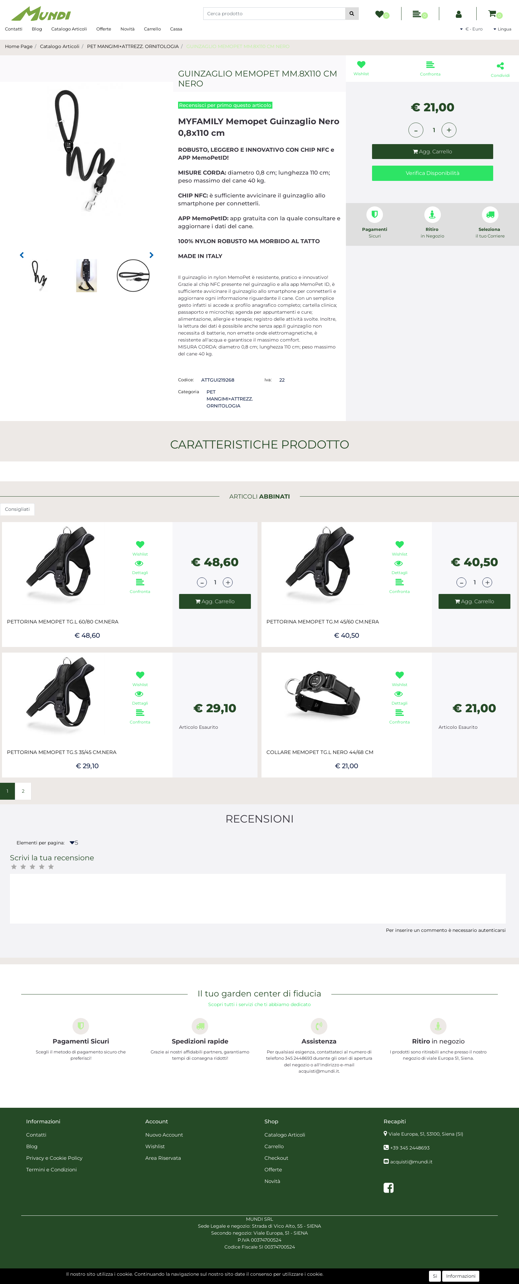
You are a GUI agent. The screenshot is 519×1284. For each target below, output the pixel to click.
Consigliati (17, 509)
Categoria (188, 391)
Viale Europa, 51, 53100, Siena (426, 1134)
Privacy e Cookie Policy (54, 1158)
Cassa (176, 28)
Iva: (268, 379)
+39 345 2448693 (410, 1148)
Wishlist (155, 1146)
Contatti (14, 28)
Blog (37, 28)
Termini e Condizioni (51, 1169)
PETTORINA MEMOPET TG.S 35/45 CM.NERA (62, 752)
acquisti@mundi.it (411, 1162)
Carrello (152, 28)
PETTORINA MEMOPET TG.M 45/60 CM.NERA (322, 622)
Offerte (103, 28)
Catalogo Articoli (69, 28)
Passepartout (274, 1280)
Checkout (276, 1158)
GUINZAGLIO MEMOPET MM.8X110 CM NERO (238, 46)
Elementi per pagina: (41, 843)
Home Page (18, 46)
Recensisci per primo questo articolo (225, 105)
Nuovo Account (164, 1135)
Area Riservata (163, 1158)
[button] (352, 13)
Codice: (186, 379)
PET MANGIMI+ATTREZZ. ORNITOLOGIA (133, 46)
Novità (127, 28)
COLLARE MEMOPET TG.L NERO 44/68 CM (319, 752)
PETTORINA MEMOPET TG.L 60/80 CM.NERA (62, 622)
